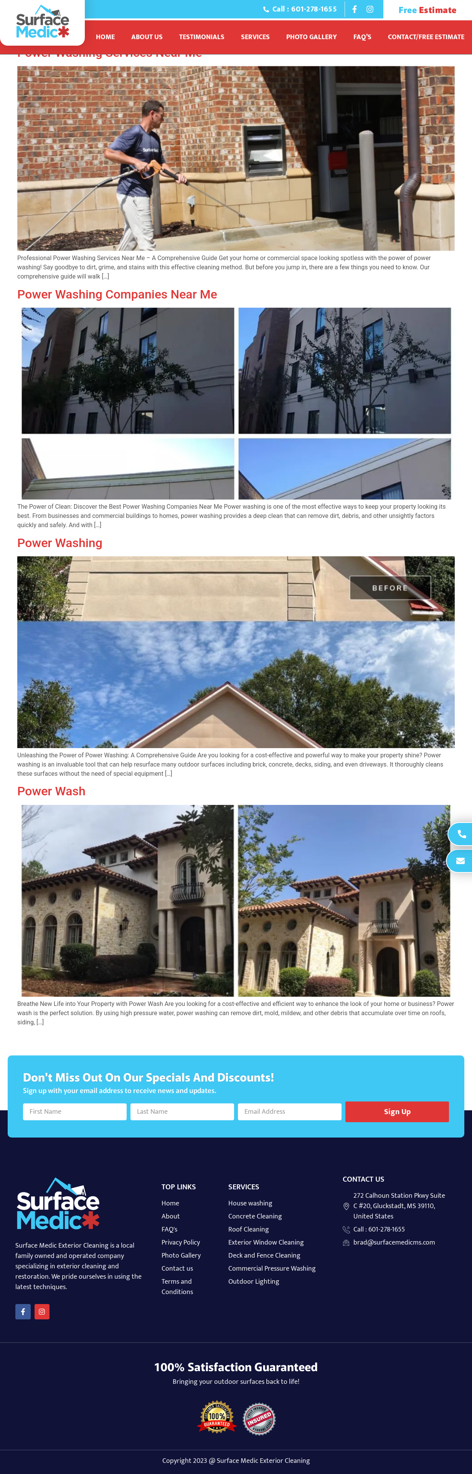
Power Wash (51, 791)
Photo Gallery (311, 37)
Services (255, 37)
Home (105, 37)
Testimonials (201, 37)
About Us (147, 37)
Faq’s (362, 37)
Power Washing (59, 543)
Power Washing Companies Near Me (117, 294)
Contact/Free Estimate (426, 37)
